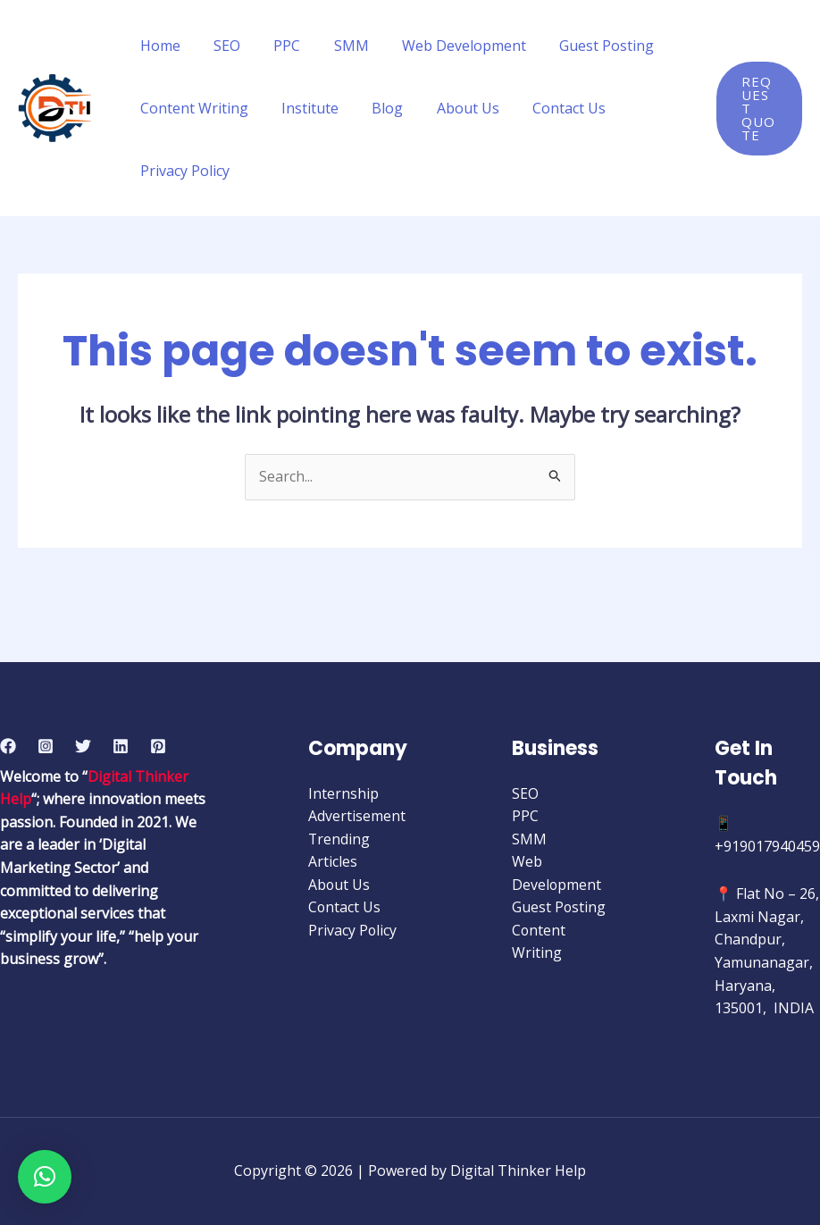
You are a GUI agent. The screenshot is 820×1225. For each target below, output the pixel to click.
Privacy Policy (182, 170)
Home (158, 45)
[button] (44, 1177)
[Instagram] (46, 746)
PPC (275, 45)
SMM (334, 45)
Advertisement (357, 816)
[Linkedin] (121, 746)
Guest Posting (580, 45)
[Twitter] (83, 746)
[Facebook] (8, 746)
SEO (219, 45)
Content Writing (192, 108)
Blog (375, 108)
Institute (302, 108)
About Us (451, 108)
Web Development (443, 45)
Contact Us (547, 108)
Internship (343, 793)
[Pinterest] (158, 746)
